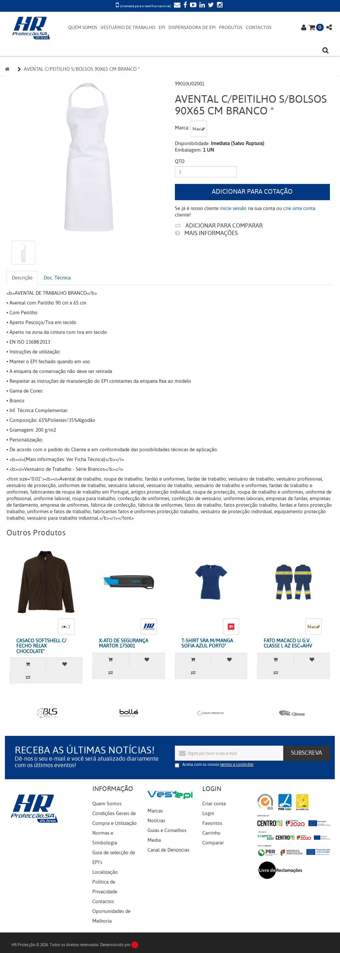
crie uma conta (299, 208)
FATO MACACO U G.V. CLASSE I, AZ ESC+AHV (288, 643)
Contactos (103, 901)
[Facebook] (184, 5)
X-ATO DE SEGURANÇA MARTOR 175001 (123, 643)
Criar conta (214, 803)
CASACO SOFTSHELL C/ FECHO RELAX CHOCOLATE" (41, 646)
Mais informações (206, 233)
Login (208, 813)
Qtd (179, 161)
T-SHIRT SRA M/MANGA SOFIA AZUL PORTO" (207, 643)
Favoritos (212, 823)
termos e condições (237, 764)
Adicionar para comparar (219, 225)
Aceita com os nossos (218, 764)
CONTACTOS (258, 27)
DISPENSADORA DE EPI (192, 27)
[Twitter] (210, 5)
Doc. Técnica (57, 277)
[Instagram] (219, 5)
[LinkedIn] (201, 5)
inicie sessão (233, 208)
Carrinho (211, 833)
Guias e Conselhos (166, 830)
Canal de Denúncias (168, 850)
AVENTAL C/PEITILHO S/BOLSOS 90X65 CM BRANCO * (82, 69)
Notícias (156, 820)
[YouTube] (192, 5)
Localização (105, 872)
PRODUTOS (230, 27)
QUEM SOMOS (82, 27)
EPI (162, 27)
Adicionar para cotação (252, 191)
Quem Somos (106, 803)
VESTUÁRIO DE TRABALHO (127, 27)
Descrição (22, 277)
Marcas (155, 810)
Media (154, 840)
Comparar (213, 842)
